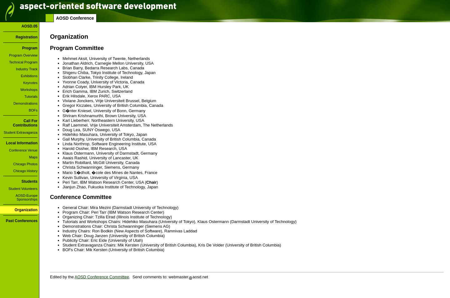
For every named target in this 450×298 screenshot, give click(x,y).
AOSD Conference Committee (102, 277)
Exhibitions (29, 76)
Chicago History (25, 171)
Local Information (22, 143)
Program (30, 48)
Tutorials (31, 96)
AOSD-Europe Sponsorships (27, 197)
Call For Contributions (25, 123)
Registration (27, 37)
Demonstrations (25, 103)
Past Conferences (22, 221)
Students (30, 181)
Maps (33, 157)
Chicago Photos (25, 164)
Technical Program (23, 62)
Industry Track (27, 69)
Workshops (29, 90)
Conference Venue (23, 150)
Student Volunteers (23, 189)
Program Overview (23, 55)
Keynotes (30, 83)
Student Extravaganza (21, 132)
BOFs (33, 110)
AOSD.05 (30, 26)
